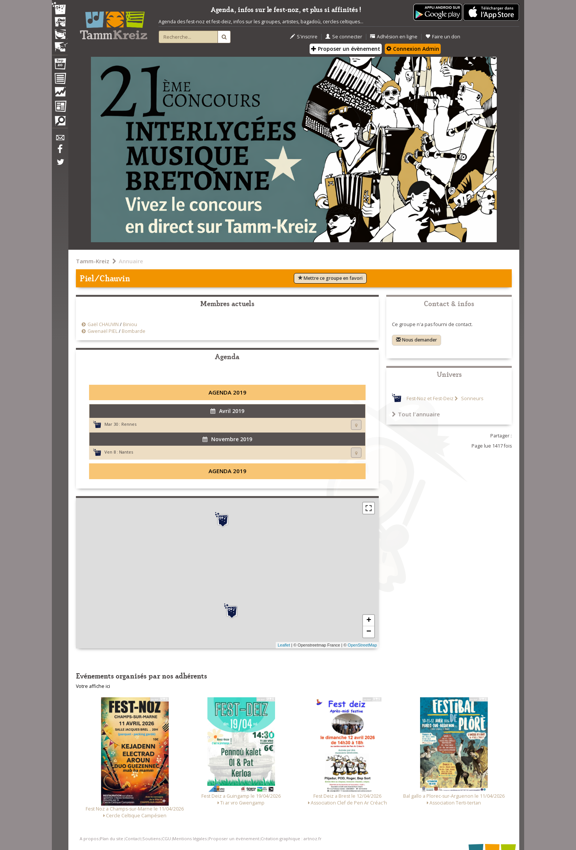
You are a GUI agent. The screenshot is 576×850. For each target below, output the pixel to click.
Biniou (130, 324)
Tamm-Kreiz (92, 261)
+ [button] (368, 620)
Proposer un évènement (345, 48)
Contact (133, 838)
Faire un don (442, 36)
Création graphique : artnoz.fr (291, 838)
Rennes (128, 424)
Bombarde (133, 331)
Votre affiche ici (93, 686)
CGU (166, 838)
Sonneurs (471, 398)
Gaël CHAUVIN (103, 324)
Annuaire (131, 261)
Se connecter (343, 36)
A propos (89, 838)
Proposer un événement (234, 838)
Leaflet (284, 645)
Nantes (126, 452)
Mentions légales (189, 838)
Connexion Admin (412, 48)
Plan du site (111, 838)
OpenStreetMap (362, 645)
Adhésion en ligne (393, 36)
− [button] (368, 632)
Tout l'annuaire (416, 414)
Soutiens (151, 838)
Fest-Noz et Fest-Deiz (430, 398)
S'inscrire (303, 36)
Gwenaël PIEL (103, 331)
